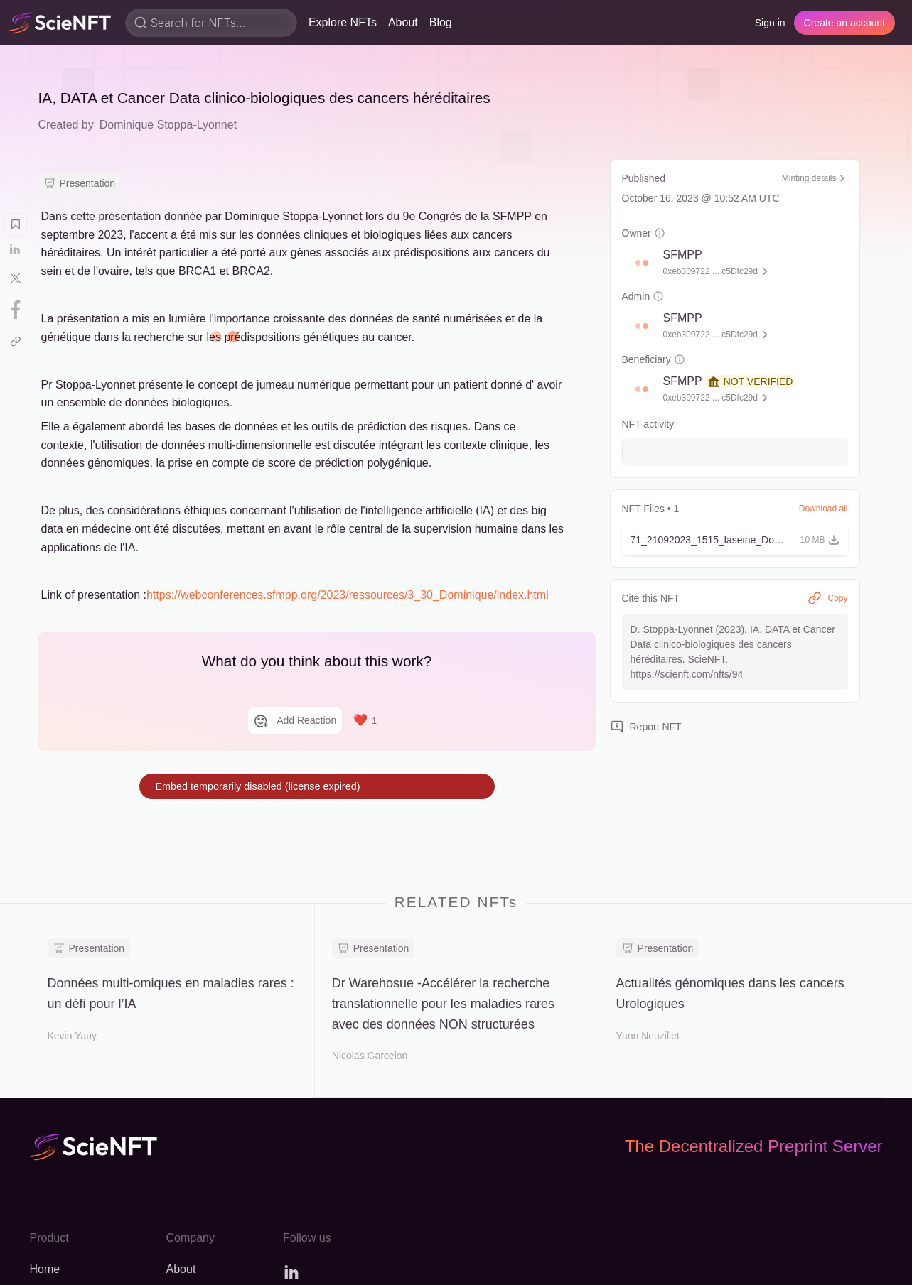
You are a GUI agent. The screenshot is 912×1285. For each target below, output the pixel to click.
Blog (440, 22)
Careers (186, 1134)
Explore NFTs (343, 22)
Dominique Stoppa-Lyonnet (168, 125)
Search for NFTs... (198, 23)
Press (180, 1185)
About (403, 22)
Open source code (659, 1262)
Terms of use (759, 1262)
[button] (638, 262)
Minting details (815, 178)
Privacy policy (848, 1262)
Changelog (57, 1160)
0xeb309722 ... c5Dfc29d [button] (710, 271)
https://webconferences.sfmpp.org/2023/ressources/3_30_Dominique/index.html (347, 595)
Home (45, 1108)
